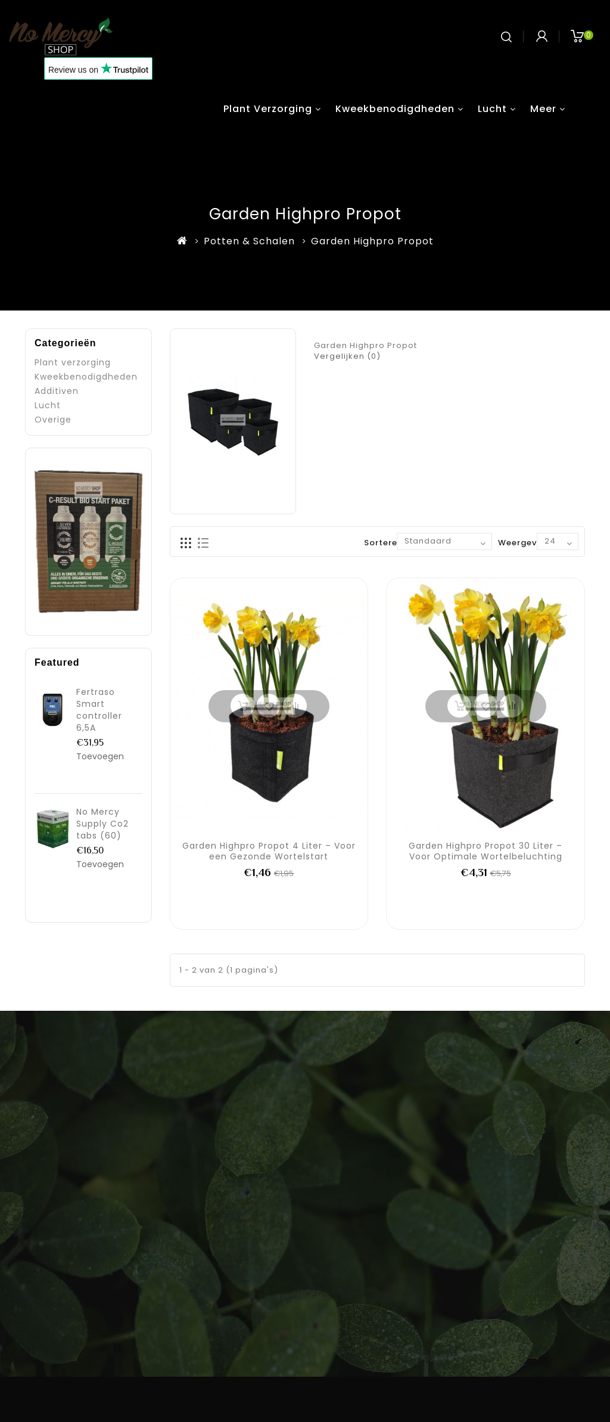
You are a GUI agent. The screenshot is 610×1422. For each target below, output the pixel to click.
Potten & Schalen (249, 241)
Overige (53, 420)
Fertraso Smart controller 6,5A (99, 710)
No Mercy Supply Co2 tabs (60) (102, 824)
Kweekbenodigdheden (395, 109)
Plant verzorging (267, 109)
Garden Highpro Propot (372, 241)
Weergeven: (524, 542)
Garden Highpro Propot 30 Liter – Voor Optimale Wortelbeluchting (485, 851)
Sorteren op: (391, 542)
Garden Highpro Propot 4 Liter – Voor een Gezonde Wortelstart (269, 851)
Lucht (492, 109)
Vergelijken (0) (347, 356)
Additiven (57, 391)
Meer (543, 109)
